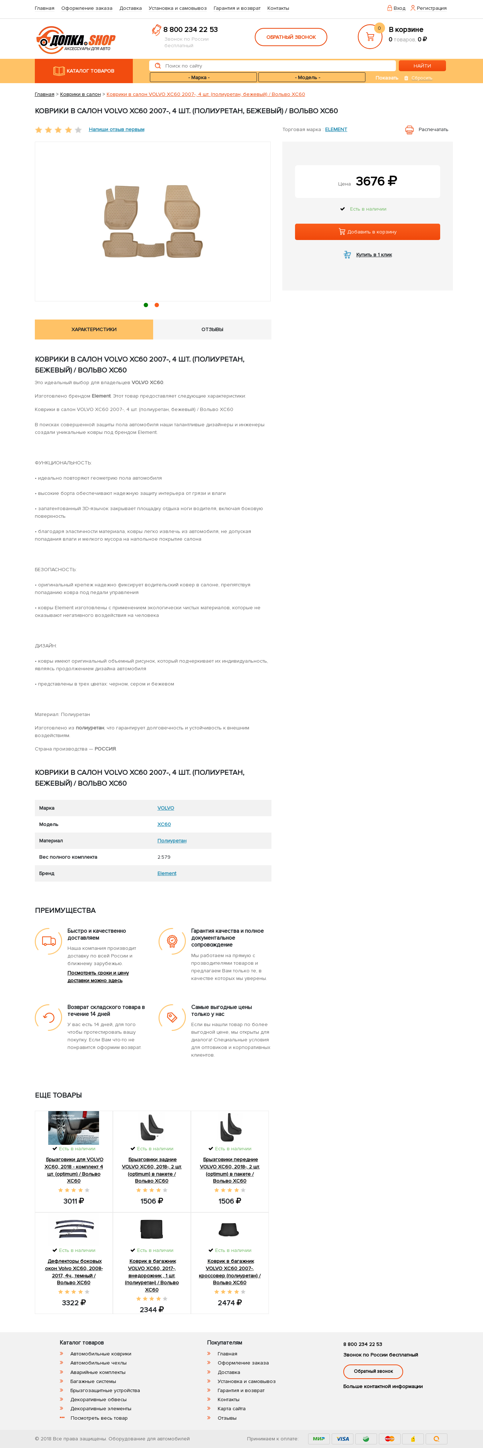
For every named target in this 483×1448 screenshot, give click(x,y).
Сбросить (422, 78)
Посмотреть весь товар (99, 1418)
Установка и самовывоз (178, 8)
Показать (387, 78)
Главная (44, 8)
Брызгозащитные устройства (105, 1390)
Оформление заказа (86, 8)
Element (336, 129)
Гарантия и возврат (237, 8)
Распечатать (434, 129)
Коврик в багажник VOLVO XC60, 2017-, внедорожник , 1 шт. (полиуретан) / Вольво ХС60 (152, 1275)
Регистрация (432, 8)
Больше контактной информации (383, 1386)
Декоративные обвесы (98, 1399)
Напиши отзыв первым (116, 129)
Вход (399, 8)
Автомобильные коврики (100, 1354)
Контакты (278, 8)
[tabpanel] (152, 221)
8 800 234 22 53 (190, 29)
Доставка (130, 8)
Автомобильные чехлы (98, 1363)
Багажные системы (93, 1381)
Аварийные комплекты (98, 1372)
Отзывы (227, 1418)
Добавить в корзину (368, 231)
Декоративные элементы (100, 1409)
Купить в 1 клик (374, 255)
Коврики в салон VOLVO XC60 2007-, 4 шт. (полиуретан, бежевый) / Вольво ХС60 (206, 94)
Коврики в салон (80, 94)
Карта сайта (232, 1409)
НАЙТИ (422, 66)
